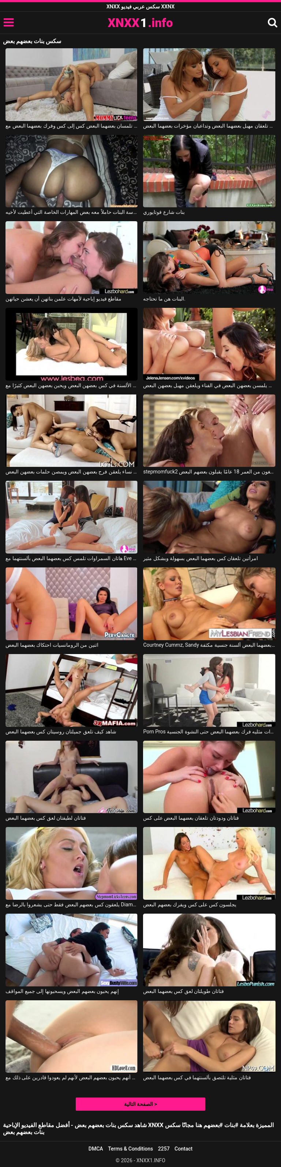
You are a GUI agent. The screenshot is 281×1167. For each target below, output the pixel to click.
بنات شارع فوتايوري (164, 212)
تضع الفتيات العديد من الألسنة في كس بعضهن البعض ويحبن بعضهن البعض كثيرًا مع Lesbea (71, 385)
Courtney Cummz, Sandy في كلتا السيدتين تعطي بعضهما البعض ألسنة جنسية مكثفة (209, 645)
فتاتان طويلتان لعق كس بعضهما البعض (183, 991)
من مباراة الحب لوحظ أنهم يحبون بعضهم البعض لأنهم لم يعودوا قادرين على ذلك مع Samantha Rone (71, 1077)
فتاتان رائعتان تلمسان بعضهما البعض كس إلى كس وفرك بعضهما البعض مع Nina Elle (71, 126)
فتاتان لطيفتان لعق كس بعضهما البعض (45, 818)
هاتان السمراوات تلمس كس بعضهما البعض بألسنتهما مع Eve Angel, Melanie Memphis (71, 558)
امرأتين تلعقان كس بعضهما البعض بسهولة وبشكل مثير (200, 558)
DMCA (96, 1149)
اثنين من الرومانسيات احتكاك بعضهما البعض (51, 645)
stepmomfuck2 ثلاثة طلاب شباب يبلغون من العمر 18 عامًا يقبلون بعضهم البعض (209, 472)
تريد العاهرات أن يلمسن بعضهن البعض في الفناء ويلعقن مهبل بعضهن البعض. (209, 385)
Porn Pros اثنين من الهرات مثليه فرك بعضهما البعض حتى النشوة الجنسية (209, 731)
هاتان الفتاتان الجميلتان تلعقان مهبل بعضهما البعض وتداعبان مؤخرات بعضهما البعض (209, 126)
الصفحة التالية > (140, 1104)
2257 (164, 1149)
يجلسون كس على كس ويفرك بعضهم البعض (189, 904)
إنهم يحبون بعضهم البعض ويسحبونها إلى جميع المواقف (62, 991)
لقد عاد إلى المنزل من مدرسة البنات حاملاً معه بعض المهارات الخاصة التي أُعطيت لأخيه (71, 212)
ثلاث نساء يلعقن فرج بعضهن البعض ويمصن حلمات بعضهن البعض (71, 472)
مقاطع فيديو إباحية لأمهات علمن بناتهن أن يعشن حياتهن (63, 299)
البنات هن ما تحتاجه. (164, 299)
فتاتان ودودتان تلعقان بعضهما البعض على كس (191, 818)
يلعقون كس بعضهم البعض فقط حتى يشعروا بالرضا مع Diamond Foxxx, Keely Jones (71, 904)
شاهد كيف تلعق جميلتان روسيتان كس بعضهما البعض (60, 731)
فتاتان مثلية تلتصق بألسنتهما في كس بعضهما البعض (197, 1077)
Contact (183, 1149)
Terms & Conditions (130, 1149)
